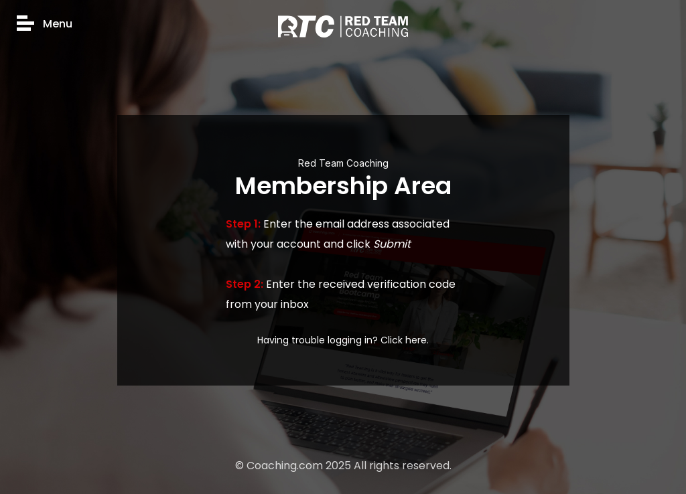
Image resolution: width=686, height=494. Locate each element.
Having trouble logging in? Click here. (343, 340)
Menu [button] (44, 24)
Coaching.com (285, 465)
